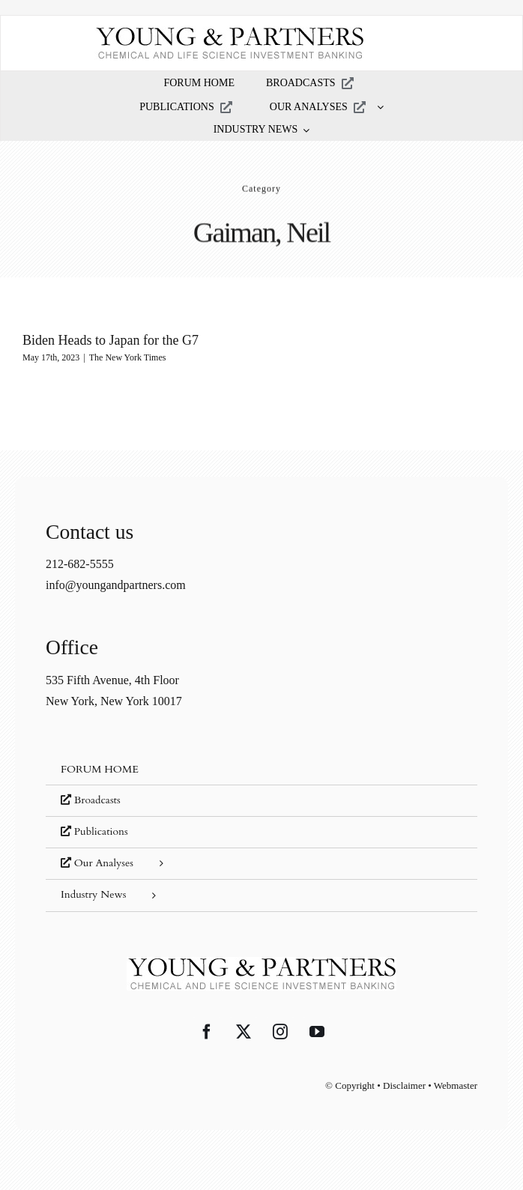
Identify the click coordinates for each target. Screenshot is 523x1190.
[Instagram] (280, 1032)
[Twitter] (243, 1032)
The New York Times (127, 357)
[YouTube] (317, 1032)
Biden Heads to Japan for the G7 (110, 340)
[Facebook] (207, 1032)
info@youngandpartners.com (116, 585)
